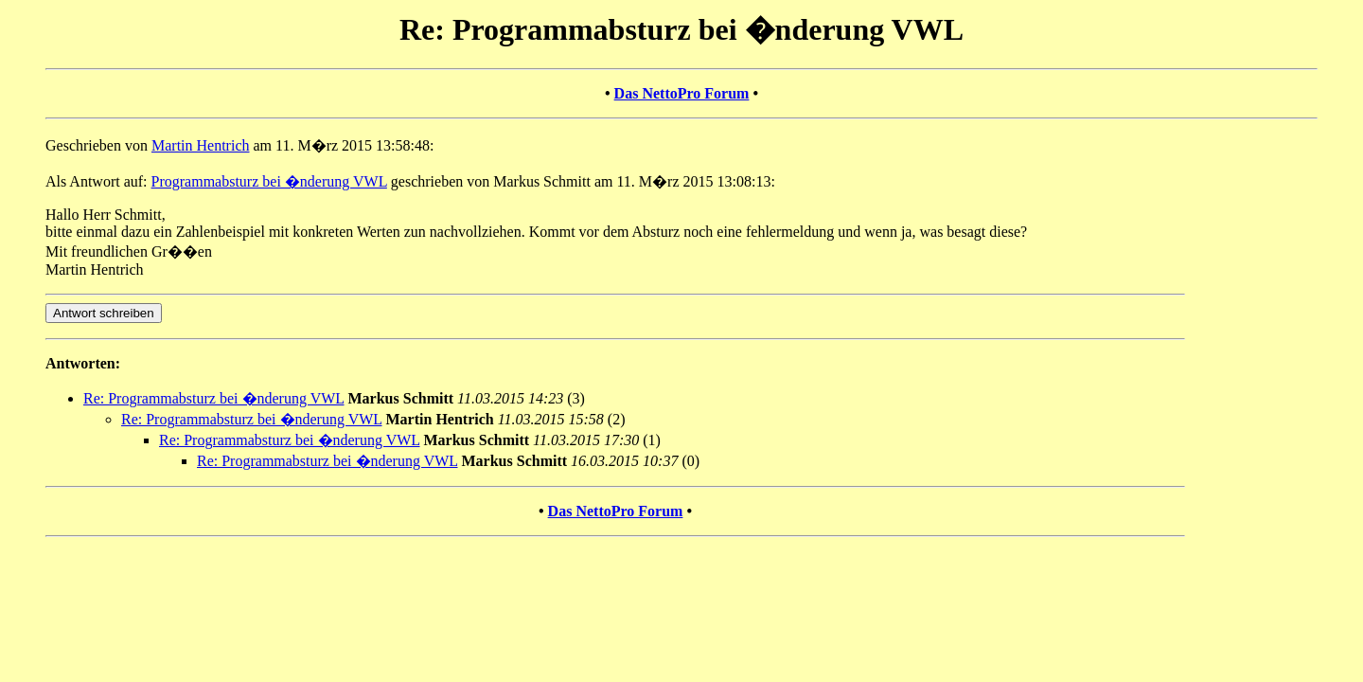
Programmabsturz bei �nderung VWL (269, 181)
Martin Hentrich (200, 145)
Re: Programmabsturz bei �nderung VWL (214, 398)
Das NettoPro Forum (682, 93)
